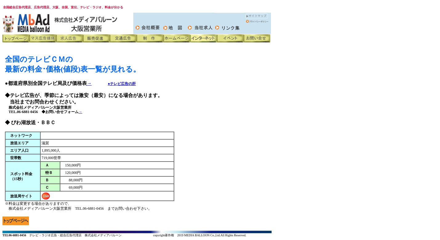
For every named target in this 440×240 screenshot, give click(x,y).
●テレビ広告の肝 (122, 84)
